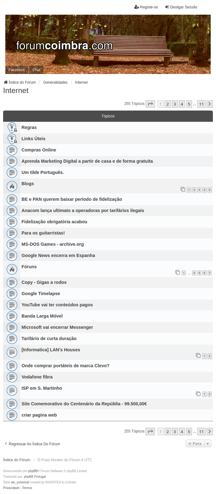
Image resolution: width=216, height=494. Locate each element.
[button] (150, 104)
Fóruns (29, 266)
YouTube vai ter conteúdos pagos (57, 304)
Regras (29, 127)
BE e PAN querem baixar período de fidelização (72, 199)
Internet (15, 90)
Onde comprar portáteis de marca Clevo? (65, 365)
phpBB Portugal (35, 476)
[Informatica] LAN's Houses (51, 349)
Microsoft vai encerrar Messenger (57, 327)
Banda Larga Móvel (42, 316)
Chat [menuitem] (36, 70)
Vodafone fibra (37, 376)
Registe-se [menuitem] (146, 7)
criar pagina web (39, 414)
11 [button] (201, 104)
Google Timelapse (41, 293)
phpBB (32, 471)
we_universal (20, 482)
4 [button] (182, 104)
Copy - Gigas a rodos (44, 282)
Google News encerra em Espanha (58, 255)
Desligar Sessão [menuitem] (181, 7)
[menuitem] (11, 488)
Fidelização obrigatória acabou (54, 221)
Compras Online (39, 149)
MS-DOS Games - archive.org (53, 244)
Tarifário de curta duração (49, 338)
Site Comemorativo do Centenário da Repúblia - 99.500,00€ (84, 403)
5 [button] (189, 104)
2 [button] (167, 104)
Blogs (28, 183)
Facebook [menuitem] (16, 70)
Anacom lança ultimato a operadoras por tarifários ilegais (83, 210)
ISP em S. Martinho (42, 388)
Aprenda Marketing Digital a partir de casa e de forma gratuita (87, 161)
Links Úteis (34, 138)
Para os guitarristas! (43, 232)
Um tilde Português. (43, 172)
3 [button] (175, 104)
